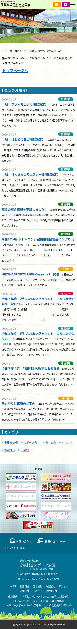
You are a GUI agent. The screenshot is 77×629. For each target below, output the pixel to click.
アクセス (63, 586)
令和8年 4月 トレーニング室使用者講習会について (36, 239)
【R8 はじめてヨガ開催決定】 (24, 139)
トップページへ (15, 70)
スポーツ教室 (31, 442)
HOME (12, 586)
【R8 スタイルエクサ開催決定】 (25, 104)
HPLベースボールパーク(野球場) (23, 605)
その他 (25, 450)
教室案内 (50, 442)
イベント (67, 442)
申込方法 (37, 590)
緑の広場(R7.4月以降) (59, 605)
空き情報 (37, 586)
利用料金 (24, 586)
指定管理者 (51, 590)
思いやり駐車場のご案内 (19, 403)
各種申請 (24, 590)
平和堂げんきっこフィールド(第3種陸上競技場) (38, 601)
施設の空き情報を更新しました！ (25, 209)
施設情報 (9, 450)
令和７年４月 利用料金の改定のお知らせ (31, 368)
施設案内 (13, 596)
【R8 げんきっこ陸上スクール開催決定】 (31, 174)
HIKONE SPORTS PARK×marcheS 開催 (31, 274)
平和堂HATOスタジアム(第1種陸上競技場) (46, 596)
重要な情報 (11, 442)
